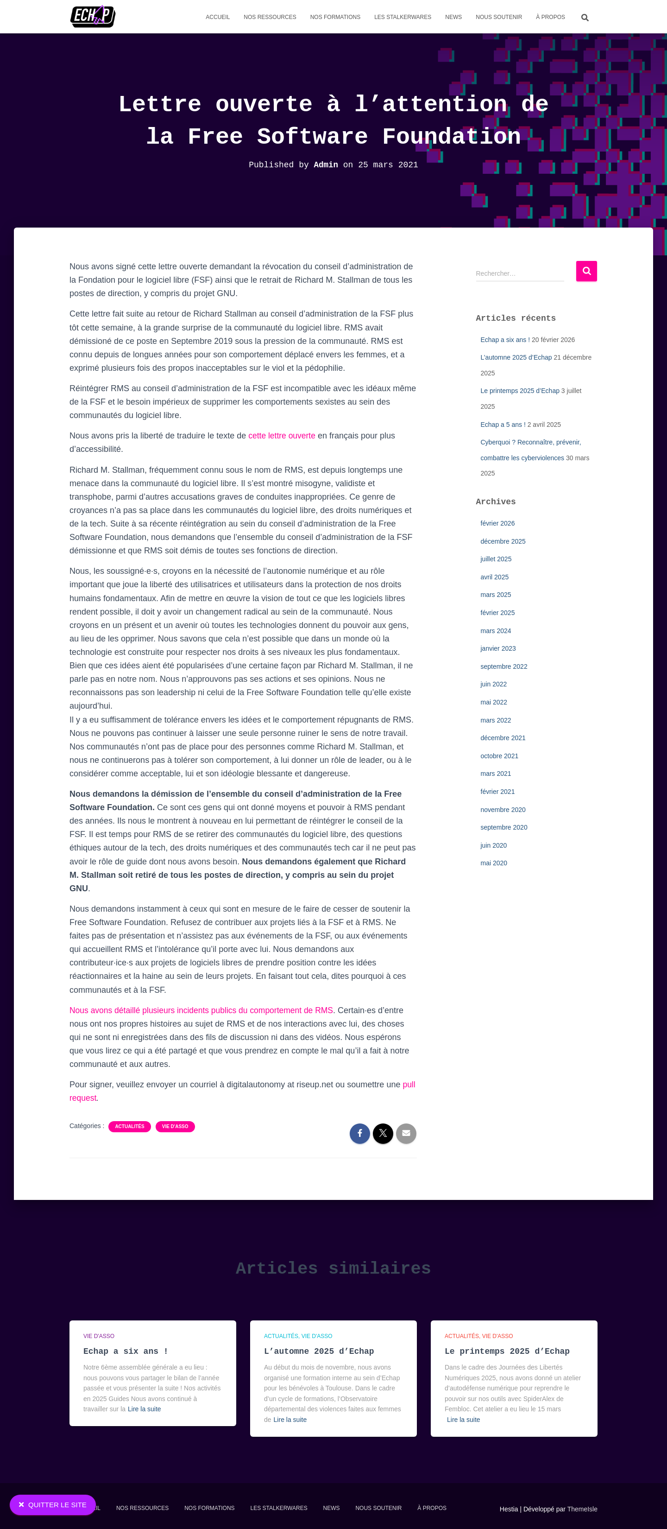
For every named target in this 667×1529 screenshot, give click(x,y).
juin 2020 (494, 845)
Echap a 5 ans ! (503, 424)
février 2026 (498, 523)
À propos (550, 17)
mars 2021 (496, 773)
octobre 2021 (500, 756)
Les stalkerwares (402, 17)
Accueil (218, 17)
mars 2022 (496, 720)
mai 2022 (494, 702)
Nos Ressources (270, 17)
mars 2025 (496, 594)
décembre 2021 (503, 738)
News (453, 17)
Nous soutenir (499, 17)
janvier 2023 (498, 648)
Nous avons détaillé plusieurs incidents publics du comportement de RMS (205, 1010)
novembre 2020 (503, 809)
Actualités (129, 1126)
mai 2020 (494, 863)
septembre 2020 (504, 827)
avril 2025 (495, 577)
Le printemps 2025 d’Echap (520, 390)
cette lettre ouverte (282, 435)
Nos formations (335, 17)
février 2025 (498, 612)
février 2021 (498, 791)
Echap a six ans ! (505, 339)
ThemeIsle (582, 1509)
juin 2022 (494, 684)
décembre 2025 (503, 541)
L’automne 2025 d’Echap (516, 357)
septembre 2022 (504, 666)
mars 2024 (496, 630)
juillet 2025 (496, 559)
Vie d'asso (175, 1126)
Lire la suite (144, 1409)
